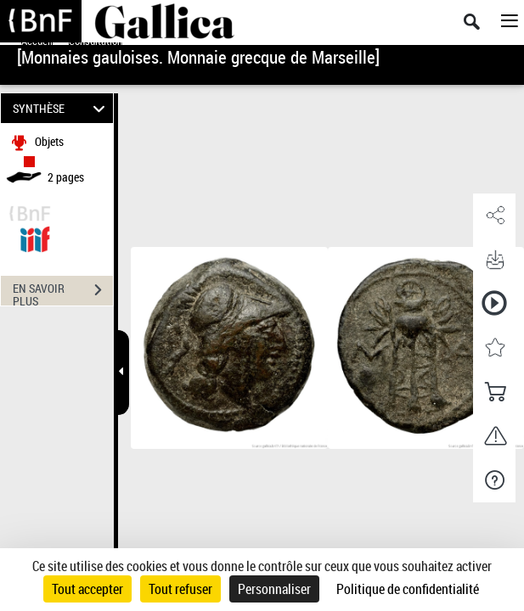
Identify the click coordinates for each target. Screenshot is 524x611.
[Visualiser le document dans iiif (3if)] (35, 237)
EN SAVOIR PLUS (63, 292)
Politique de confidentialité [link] (407, 589)
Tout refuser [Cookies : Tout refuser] (180, 589)
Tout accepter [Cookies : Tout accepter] (87, 589)
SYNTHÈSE (61, 108)
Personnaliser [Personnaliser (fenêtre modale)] (274, 589)
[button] (494, 215)
